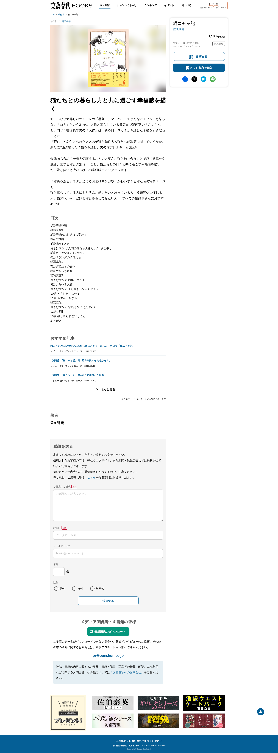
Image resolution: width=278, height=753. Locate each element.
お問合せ (157, 740)
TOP (52, 14)
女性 (80, 588)
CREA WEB (161, 746)
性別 (55, 582)
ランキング (150, 5)
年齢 (55, 564)
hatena (203, 79)
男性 (62, 588)
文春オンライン (135, 746)
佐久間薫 (178, 29)
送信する (108, 601)
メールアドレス (62, 545)
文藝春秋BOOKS (71, 5)
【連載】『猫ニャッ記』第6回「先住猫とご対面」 (78, 375)
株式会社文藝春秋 (119, 746)
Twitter (194, 79)
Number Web (149, 746)
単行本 (61, 14)
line (213, 79)
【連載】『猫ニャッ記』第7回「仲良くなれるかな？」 (80, 360)
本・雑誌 (105, 5)
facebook (185, 79)
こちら (91, 477)
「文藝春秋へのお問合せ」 (127, 672)
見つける (186, 5)
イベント (169, 5)
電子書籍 (66, 21)
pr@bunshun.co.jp (108, 655)
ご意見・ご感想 (62, 486)
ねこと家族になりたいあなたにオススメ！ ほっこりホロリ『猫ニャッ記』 (92, 345)
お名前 (57, 527)
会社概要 (121, 740)
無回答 (100, 588)
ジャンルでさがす (127, 5)
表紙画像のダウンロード (110, 631)
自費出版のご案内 (139, 740)
